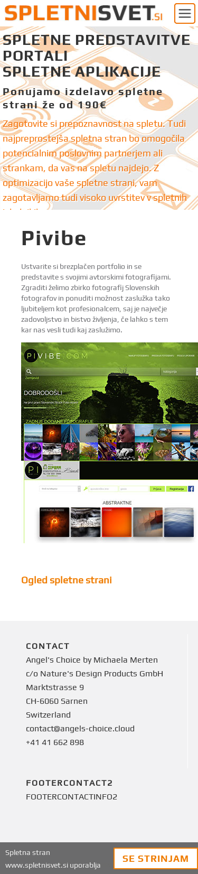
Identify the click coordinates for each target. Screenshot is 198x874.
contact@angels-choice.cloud (80, 728)
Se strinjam (155, 858)
